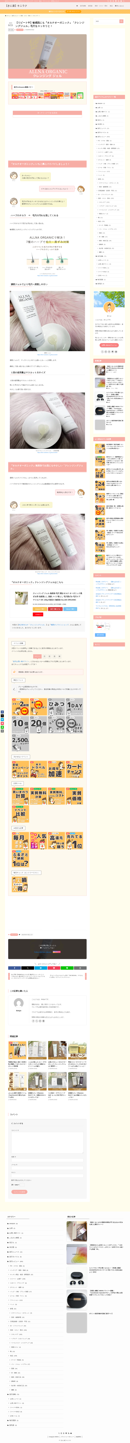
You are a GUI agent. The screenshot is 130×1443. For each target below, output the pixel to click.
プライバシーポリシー (67, 1437)
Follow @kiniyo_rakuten (42, 952)
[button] (14, 968)
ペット (101, 175)
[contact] (121, 1)
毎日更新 (102, 279)
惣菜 (102, 233)
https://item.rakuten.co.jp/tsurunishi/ (47, 275)
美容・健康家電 (105, 187)
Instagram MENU (54, 1437)
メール (14, 1164)
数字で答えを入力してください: (21, 1180)
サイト (13, 1172)
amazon (101, 103)
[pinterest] (43, 1021)
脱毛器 (101, 283)
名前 (13, 1157)
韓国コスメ (103, 213)
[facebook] (33, 1021)
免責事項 (78, 1437)
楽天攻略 (102, 256)
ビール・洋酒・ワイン (106, 167)
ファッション (104, 171)
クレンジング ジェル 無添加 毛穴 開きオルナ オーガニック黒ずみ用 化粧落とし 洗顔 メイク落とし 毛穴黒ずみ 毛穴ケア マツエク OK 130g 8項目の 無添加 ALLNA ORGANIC (57, 596)
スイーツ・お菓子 (105, 152)
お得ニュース (103, 260)
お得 (100, 107)
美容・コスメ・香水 (106, 198)
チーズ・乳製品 (105, 225)
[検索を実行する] (121, 21)
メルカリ (38, 614)
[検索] (123, 1)
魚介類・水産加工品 (106, 248)
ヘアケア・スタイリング (108, 206)
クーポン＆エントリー (73, 11)
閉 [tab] (59, 656)
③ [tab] (54, 656)
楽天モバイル (103, 132)
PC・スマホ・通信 (105, 140)
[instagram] (110, 1)
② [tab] (49, 656)
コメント (15, 1130)
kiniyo (18, 1011)
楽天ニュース (103, 128)
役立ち (101, 120)
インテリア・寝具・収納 (106, 144)
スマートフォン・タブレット (108, 183)
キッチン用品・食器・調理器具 (109, 148)
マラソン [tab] (37, 656)
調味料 (102, 244)
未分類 (101, 124)
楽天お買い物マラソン (21, 661)
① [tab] (44, 656)
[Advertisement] (47, 138)
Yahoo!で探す (70, 609)
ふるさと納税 (103, 116)
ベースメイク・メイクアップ (109, 210)
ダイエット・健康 (104, 160)
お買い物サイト (104, 111)
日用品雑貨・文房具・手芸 (107, 190)
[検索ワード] (109, 21)
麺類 (101, 252)
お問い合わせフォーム (109, 345)
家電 (101, 179)
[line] (116, 1)
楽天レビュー (104, 136)
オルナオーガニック (27, 934)
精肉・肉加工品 (105, 240)
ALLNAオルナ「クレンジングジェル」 (32, 625)
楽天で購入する (55, 609)
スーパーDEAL (103, 268)
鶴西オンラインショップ (59, 625)
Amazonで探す (40, 609)
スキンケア (20, 29)
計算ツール (102, 275)
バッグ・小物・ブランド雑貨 (108, 163)
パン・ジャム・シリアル (108, 229)
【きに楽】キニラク (16, 6)
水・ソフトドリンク (105, 194)
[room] (113, 1)
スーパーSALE (103, 271)
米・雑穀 (103, 237)
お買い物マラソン (104, 264)
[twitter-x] (108, 1)
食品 (101, 221)
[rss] (118, 1)
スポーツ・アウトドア (106, 156)
